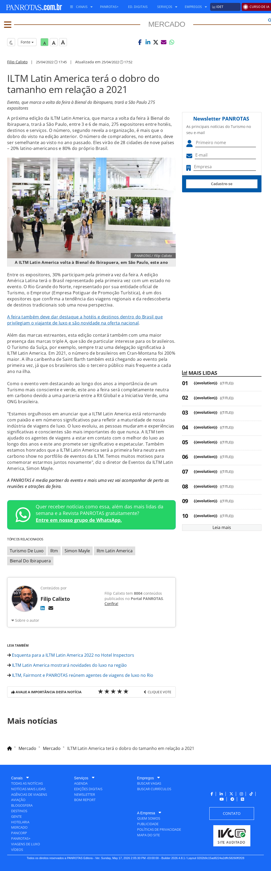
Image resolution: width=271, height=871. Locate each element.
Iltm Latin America (115, 551)
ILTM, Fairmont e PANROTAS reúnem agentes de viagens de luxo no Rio (80, 675)
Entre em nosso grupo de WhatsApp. (79, 520)
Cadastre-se (221, 183)
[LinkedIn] (42, 608)
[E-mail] (50, 608)
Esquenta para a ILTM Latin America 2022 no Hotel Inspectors (70, 655)
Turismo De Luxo (27, 551)
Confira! (111, 603)
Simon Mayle (77, 551)
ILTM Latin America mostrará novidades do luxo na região (67, 665)
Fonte (27, 42)
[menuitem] (79, 7)
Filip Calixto (17, 61)
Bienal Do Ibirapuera (30, 561)
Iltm (54, 551)
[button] (140, 42)
